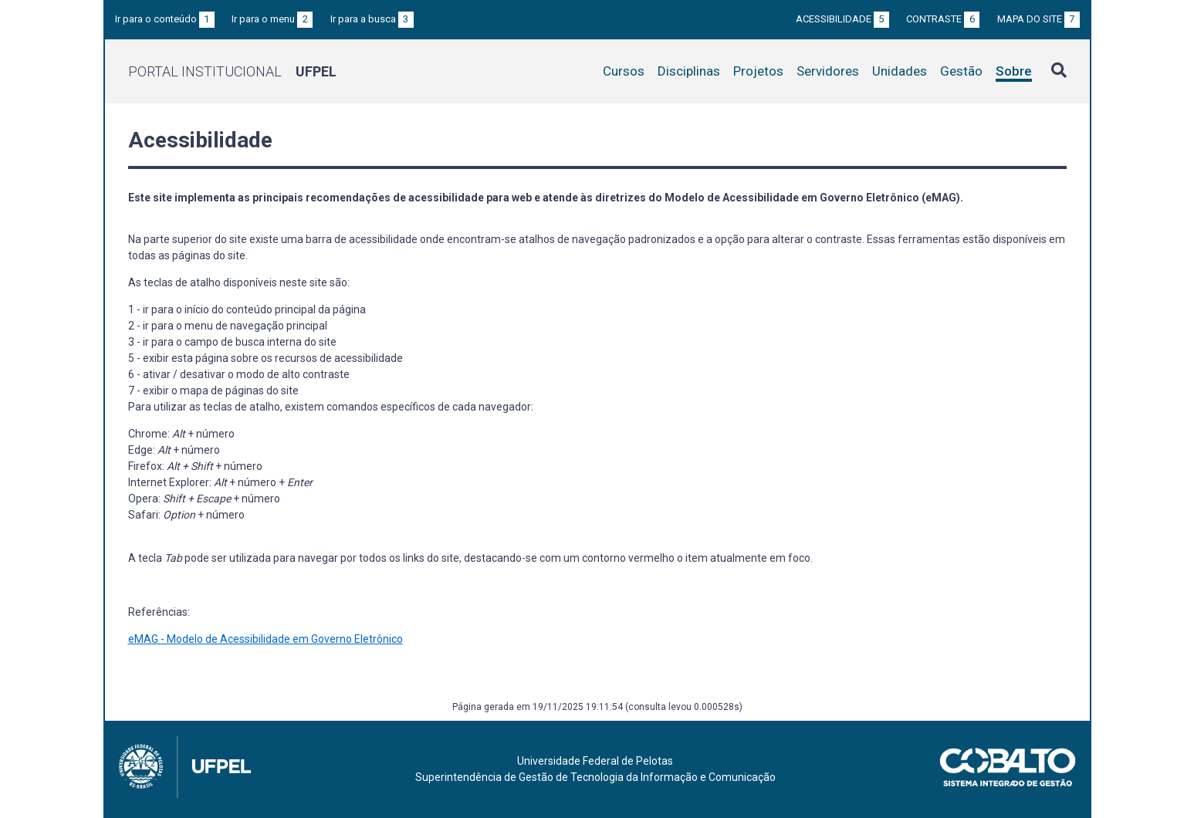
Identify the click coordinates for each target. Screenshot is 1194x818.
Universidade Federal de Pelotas (595, 761)
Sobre (1014, 71)
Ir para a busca (372, 19)
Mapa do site (1038, 19)
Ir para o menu (272, 19)
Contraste (942, 19)
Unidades (899, 71)
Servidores (828, 71)
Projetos (758, 71)
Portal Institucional (232, 71)
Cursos (623, 71)
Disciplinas (689, 71)
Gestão (961, 71)
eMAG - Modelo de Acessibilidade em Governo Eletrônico (265, 639)
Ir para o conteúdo (165, 19)
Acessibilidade (842, 19)
